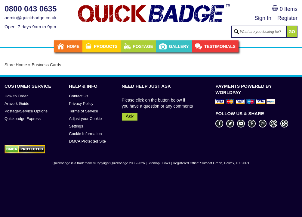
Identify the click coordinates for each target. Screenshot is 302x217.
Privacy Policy (81, 103)
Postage (138, 46)
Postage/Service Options (26, 111)
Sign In (262, 18)
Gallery (174, 46)
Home (68, 46)
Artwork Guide (17, 103)
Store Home (16, 64)
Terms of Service (83, 111)
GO (291, 31)
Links (166, 163)
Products (101, 46)
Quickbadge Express (23, 118)
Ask (130, 116)
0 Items (284, 9)
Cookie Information (85, 133)
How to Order (16, 96)
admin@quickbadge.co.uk (31, 17)
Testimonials (215, 46)
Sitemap (153, 163)
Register (287, 18)
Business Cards (46, 64)
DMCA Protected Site (87, 141)
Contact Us (78, 96)
